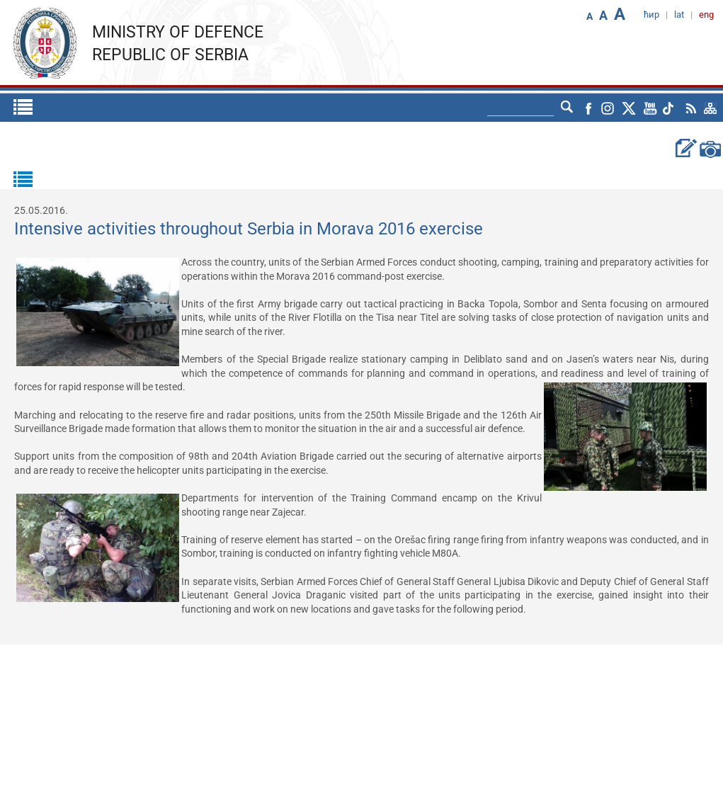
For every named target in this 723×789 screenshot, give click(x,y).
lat (679, 14)
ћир (651, 14)
